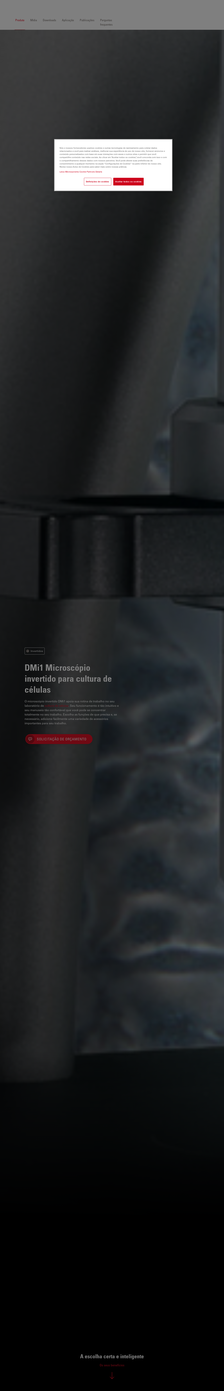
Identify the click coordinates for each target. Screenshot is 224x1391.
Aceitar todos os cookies (128, 181)
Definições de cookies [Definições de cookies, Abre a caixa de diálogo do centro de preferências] (97, 181)
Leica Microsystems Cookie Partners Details (81, 171)
